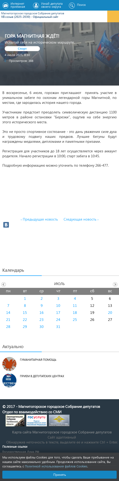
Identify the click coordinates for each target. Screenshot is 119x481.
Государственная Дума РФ (20, 452)
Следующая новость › (81, 219)
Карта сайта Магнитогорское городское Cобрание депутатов (62, 432)
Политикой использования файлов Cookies (56, 466)
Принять (59, 474)
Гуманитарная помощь (38, 359)
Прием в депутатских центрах (42, 376)
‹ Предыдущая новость (39, 219)
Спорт (22, 48)
